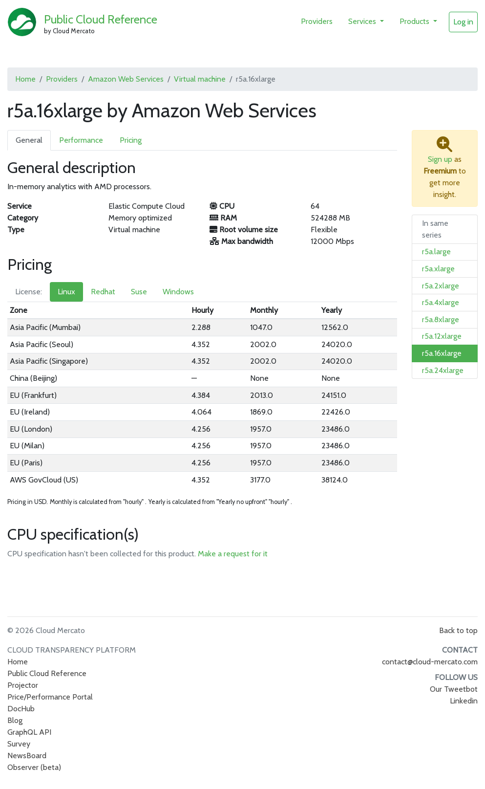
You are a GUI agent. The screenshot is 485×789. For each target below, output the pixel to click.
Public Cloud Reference (100, 19)
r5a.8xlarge (440, 319)
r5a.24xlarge (443, 370)
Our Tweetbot (454, 689)
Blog (14, 720)
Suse (139, 291)
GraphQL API (29, 732)
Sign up (440, 159)
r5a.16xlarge (442, 353)
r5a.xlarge (438, 268)
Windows (178, 291)
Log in (463, 21)
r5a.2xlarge (440, 285)
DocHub (21, 708)
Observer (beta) (34, 767)
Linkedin (464, 700)
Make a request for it (233, 553)
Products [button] (415, 21)
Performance (81, 140)
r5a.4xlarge (440, 302)
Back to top (458, 630)
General (29, 140)
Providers (317, 21)
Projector (22, 685)
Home (25, 79)
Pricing (131, 140)
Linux (66, 291)
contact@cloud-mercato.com (430, 661)
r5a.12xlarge (442, 336)
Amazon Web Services (126, 79)
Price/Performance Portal (50, 696)
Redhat (103, 291)
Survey (18, 743)
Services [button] (363, 21)
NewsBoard (26, 755)
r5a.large (436, 251)
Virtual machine (200, 79)
